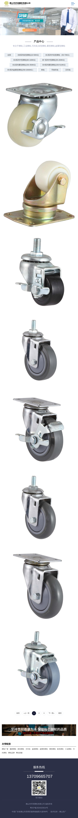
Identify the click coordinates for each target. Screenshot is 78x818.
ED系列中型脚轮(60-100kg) (24, 60)
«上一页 (26, 713)
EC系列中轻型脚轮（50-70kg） (58, 55)
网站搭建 (19, 753)
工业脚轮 (68, 749)
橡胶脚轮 (13, 749)
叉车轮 (68, 70)
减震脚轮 (35, 749)
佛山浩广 (62, 812)
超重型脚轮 (44, 749)
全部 (9, 55)
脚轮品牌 (11, 753)
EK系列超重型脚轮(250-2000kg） (20, 70)
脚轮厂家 (5, 749)
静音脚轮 (21, 749)
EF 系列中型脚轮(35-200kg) (53, 60)
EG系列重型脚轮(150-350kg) (24, 65)
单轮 (43, 70)
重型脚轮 (52, 749)
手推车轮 (54, 70)
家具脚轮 (60, 749)
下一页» (51, 713)
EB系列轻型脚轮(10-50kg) (28, 55)
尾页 (60, 713)
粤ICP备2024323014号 (39, 808)
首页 (18, 713)
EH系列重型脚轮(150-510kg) (53, 65)
